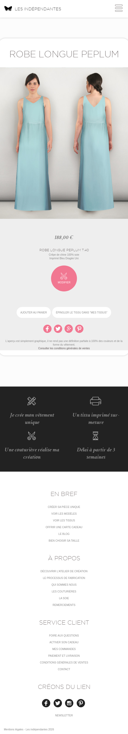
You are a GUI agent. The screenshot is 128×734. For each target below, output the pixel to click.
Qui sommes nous (64, 584)
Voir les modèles (64, 513)
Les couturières (64, 591)
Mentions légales (13, 729)
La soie (64, 598)
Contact (64, 669)
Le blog (64, 534)
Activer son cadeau (64, 642)
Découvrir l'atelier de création (64, 571)
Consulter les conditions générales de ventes (64, 348)
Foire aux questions (64, 635)
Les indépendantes (32, 8)
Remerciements (64, 605)
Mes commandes (64, 649)
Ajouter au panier (33, 312)
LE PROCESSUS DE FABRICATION (64, 578)
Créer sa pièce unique (64, 507)
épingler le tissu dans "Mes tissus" (81, 312)
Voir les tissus (64, 520)
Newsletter (64, 715)
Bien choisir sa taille (64, 540)
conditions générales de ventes (64, 662)
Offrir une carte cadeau (64, 527)
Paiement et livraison (64, 655)
